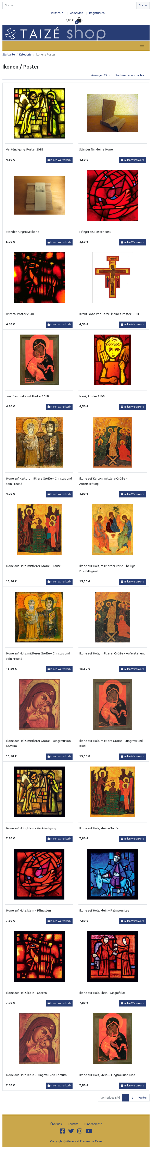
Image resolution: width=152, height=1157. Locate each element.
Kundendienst (93, 1124)
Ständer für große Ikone (22, 231)
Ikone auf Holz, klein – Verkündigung (31, 828)
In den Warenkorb (59, 160)
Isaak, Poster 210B (92, 396)
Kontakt (73, 1124)
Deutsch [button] (55, 13)
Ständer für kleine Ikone (96, 149)
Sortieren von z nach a (129, 75)
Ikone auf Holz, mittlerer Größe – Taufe (33, 566)
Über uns (56, 1124)
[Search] (69, 5)
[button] (75, 20)
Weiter (142, 1097)
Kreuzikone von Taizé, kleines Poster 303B (109, 314)
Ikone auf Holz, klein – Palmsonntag (104, 910)
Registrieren (97, 13)
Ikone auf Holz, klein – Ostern (26, 993)
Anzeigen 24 (99, 75)
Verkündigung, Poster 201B (24, 149)
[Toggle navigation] (142, 45)
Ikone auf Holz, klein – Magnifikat (102, 993)
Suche (143, 5)
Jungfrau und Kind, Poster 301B (27, 396)
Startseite (8, 54)
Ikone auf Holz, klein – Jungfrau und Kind (107, 1075)
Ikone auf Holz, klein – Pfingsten (28, 910)
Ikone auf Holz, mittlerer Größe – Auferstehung (112, 653)
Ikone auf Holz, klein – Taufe (98, 828)
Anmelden (76, 13)
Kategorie (25, 54)
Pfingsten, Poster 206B (95, 231)
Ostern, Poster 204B (20, 314)
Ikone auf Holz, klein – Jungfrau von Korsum (36, 1075)
